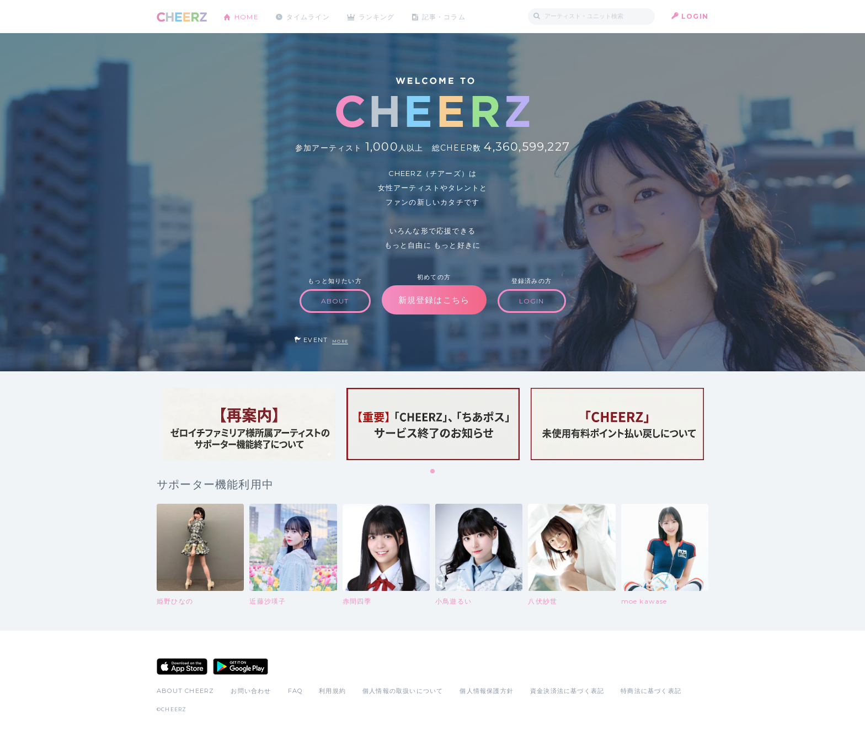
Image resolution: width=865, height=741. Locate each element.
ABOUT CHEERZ (185, 691)
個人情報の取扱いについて (402, 691)
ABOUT (335, 301)
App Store (182, 666)
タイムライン (308, 16)
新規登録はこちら (434, 300)
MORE (340, 341)
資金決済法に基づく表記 (567, 691)
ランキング (378, 16)
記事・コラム (445, 16)
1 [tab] (433, 472)
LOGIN (694, 16)
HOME (246, 16)
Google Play (240, 666)
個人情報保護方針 (487, 691)
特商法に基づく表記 (651, 691)
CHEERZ (182, 17)
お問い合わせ (251, 691)
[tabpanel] (248, 424)
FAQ (295, 691)
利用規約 (332, 691)
